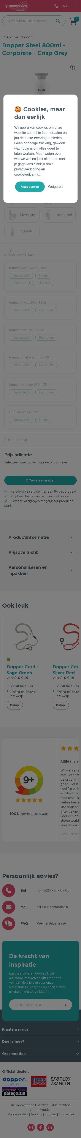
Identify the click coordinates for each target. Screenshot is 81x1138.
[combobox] (27, 20)
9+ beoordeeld (65, 491)
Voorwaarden (18, 1114)
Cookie (50, 1114)
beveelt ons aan (29, 814)
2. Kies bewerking (19, 254)
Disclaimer (66, 1114)
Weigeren (55, 186)
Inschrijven (65, 1004)
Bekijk (14, 705)
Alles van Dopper (19, 37)
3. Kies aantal (15, 440)
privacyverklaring (27, 169)
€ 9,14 (17, 678)
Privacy (36, 1114)
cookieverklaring (26, 174)
